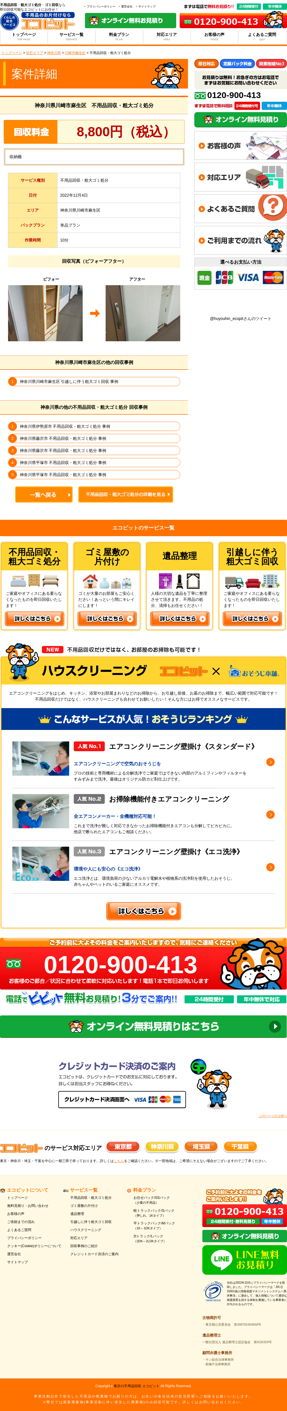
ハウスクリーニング (85, 1230)
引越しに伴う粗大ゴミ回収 (91, 1222)
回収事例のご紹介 (84, 1246)
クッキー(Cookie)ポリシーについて (34, 1246)
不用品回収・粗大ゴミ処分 (91, 1198)
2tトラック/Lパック (161, 1239)
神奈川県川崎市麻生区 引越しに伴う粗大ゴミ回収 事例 (69, 381)
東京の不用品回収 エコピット (136, 1386)
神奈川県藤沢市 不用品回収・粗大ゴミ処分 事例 (63, 438)
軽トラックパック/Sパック (161, 1213)
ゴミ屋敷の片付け (84, 1206)
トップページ (24, 36)
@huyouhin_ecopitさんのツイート (240, 318)
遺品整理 (77, 1214)
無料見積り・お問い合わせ (28, 1206)
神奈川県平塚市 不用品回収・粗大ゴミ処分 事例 (63, 462)
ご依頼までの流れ (21, 1222)
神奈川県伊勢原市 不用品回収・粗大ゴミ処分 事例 (65, 426)
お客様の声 (214, 36)
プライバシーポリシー (101, 6)
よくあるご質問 (262, 36)
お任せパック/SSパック (161, 1200)
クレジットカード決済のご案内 (94, 1254)
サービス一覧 (71, 36)
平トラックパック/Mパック (161, 1226)
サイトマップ (147, 6)
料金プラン (119, 36)
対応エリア (167, 36)
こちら (119, 1161)
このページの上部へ (273, 1115)
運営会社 (127, 6)
